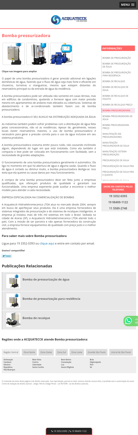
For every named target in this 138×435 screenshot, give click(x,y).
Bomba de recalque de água (115, 89)
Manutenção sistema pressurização (115, 153)
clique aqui (47, 243)
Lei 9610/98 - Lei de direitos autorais (73, 383)
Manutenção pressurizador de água (116, 144)
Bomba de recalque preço (117, 104)
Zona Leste (76, 352)
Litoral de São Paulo (121, 352)
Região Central (11, 352)
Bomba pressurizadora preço (116, 127)
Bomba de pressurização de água (117, 65)
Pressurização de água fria (118, 166)
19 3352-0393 (59, 431)
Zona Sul (61, 352)
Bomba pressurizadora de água (117, 118)
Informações (112, 48)
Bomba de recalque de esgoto (115, 97)
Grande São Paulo (97, 352)
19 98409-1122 (78, 431)
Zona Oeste (46, 352)
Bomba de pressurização (117, 57)
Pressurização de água (116, 160)
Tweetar (7, 256)
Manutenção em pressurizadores (112, 135)
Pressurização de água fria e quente (118, 173)
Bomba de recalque (114, 81)
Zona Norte (29, 352)
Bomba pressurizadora (116, 110)
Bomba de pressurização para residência (117, 74)
